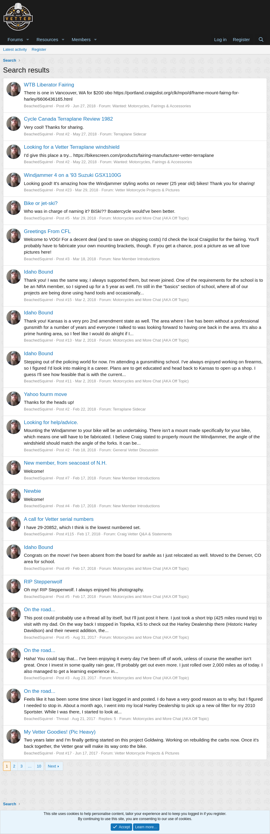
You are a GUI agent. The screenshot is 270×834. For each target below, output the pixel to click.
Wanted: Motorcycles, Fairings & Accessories (151, 106)
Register (39, 49)
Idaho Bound (38, 272)
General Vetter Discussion (135, 450)
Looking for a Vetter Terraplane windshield (71, 147)
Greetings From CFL (47, 231)
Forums (15, 39)
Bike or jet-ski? (40, 203)
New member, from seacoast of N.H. (65, 463)
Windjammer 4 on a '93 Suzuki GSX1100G (72, 175)
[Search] (261, 39)
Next (52, 766)
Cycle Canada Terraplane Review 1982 (68, 119)
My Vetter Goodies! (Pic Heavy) (60, 732)
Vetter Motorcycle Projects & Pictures (147, 190)
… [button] (30, 766)
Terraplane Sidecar (129, 134)
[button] (28, 39)
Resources (47, 39)
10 (39, 766)
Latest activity (15, 49)
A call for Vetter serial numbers (59, 519)
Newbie (32, 491)
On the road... (39, 609)
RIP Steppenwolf (43, 582)
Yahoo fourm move (45, 394)
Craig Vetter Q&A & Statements (144, 534)
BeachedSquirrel (38, 106)
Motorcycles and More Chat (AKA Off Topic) (151, 218)
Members (81, 39)
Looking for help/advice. (51, 422)
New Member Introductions (136, 259)
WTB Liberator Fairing (49, 85)
